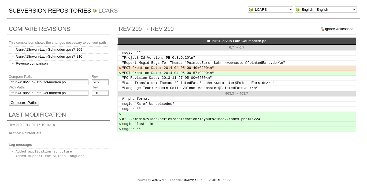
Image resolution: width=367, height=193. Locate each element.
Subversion (188, 179)
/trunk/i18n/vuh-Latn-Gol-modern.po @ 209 (49, 49)
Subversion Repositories (50, 10)
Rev (95, 77)
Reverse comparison (32, 63)
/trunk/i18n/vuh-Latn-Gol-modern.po (236, 41)
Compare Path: (20, 77)
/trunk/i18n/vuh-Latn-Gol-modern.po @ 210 (49, 56)
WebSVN (158, 179)
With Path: (17, 87)
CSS (228, 179)
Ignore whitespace (339, 29)
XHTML (217, 179)
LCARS (108, 10)
